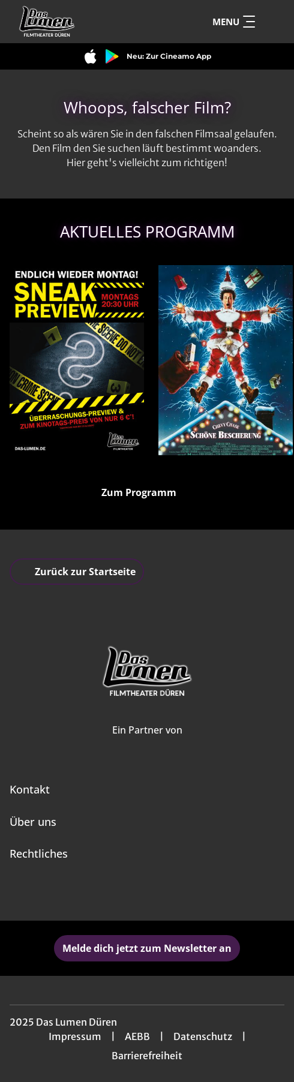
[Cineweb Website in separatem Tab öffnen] (147, 742)
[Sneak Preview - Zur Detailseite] (77, 360)
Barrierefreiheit (147, 1056)
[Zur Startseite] (88, 22)
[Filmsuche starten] (272, 22)
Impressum (75, 1036)
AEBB (137, 1036)
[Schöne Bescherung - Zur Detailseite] (225, 360)
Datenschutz (202, 1036)
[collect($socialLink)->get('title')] (134, 894)
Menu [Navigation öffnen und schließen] (233, 22)
